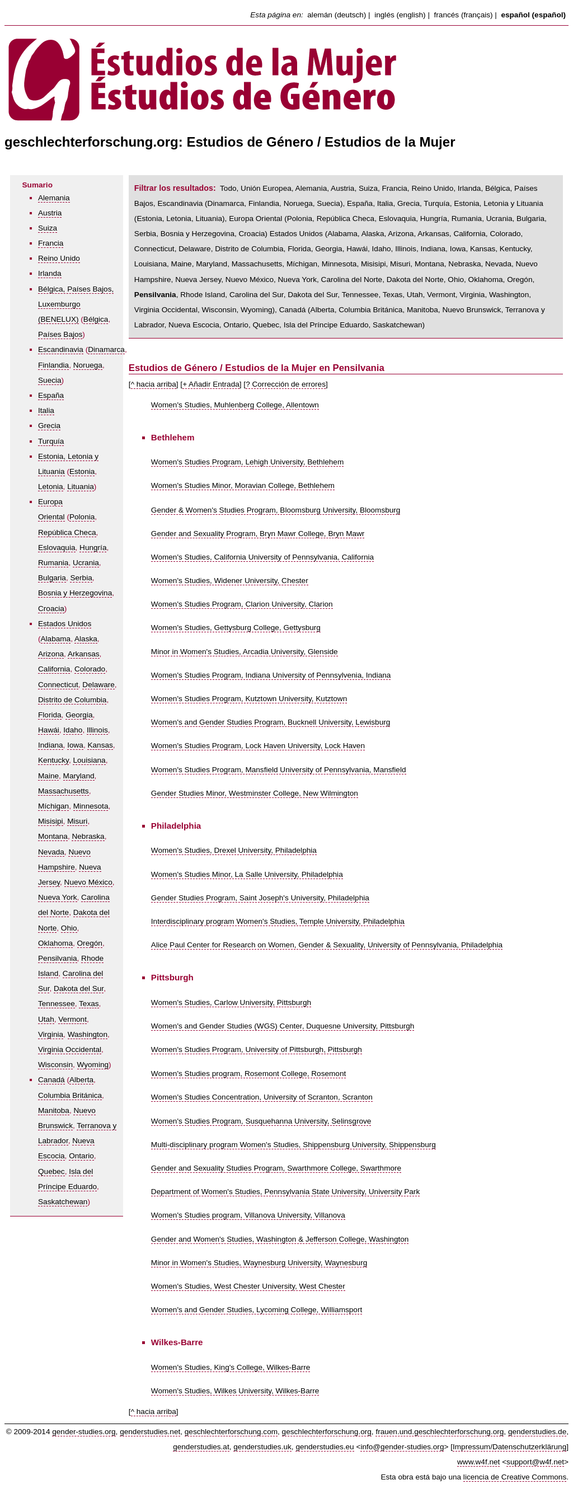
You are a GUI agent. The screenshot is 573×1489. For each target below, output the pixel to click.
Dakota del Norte (415, 279)
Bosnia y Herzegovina (75, 593)
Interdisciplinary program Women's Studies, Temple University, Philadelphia (278, 921)
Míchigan (53, 806)
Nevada (51, 852)
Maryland (79, 776)
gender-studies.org (83, 1431)
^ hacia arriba (153, 384)
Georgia (78, 715)
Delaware (98, 684)
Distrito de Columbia (72, 700)
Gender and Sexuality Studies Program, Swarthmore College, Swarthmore (276, 1168)
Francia (50, 243)
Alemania (54, 198)
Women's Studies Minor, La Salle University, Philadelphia (247, 874)
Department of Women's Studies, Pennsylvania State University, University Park (285, 1191)
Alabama (56, 639)
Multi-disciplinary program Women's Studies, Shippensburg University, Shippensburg (293, 1144)
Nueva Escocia (193, 325)
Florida (50, 715)
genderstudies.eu (324, 1447)
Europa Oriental (255, 218)
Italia (46, 410)
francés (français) (463, 15)
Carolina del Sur (256, 294)
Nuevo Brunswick (471, 310)
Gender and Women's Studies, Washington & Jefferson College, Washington (280, 1239)
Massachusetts (63, 791)
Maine (48, 776)
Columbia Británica (70, 1095)
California (54, 669)
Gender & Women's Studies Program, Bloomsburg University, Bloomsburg (276, 510)
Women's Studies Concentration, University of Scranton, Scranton (262, 1097)
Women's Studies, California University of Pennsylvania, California (262, 557)
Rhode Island (202, 294)
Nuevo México (88, 882)
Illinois (97, 730)
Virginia (50, 1034)
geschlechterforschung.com (231, 1431)
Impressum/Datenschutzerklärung (509, 1447)
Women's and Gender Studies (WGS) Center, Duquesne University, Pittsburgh (283, 1026)
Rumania (53, 562)
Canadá (51, 1079)
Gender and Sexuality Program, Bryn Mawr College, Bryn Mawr (258, 533)
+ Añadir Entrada (210, 384)
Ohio (69, 928)
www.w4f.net (478, 1462)
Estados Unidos (64, 623)
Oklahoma (55, 943)
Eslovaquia (57, 547)
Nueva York (57, 897)
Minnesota (91, 806)
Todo (228, 188)
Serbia (81, 578)
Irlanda (50, 273)
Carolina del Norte (352, 279)
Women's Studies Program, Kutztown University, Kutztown (249, 698)
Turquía (51, 441)
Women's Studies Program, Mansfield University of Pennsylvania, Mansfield (278, 769)
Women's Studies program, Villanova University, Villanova (248, 1215)
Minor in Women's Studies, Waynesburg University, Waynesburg (259, 1262)
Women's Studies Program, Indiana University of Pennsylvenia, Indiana (271, 675)
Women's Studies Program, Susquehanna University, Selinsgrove (261, 1121)
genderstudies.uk (262, 1447)
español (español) (533, 15)
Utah (46, 1019)
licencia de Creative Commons (514, 1477)
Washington (87, 1034)
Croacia (51, 608)
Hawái (48, 730)
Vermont (72, 1019)
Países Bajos (60, 334)
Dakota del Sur (79, 988)
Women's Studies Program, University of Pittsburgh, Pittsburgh (256, 1049)
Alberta (81, 1079)
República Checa (67, 532)
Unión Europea (266, 188)
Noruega (87, 365)
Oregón (89, 943)
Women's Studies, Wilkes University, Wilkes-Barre (235, 1391)
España (51, 395)
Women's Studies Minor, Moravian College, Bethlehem (243, 485)
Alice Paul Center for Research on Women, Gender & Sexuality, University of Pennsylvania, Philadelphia (326, 945)
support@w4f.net (535, 1462)
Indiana (50, 745)
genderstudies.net (150, 1431)
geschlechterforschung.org (327, 1431)
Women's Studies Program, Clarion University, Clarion (242, 604)
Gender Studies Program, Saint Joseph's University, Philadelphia (260, 898)
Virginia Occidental (69, 1049)
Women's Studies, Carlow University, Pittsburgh (231, 1002)
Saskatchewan (62, 1201)
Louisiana (89, 760)
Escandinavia (60, 349)
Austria (50, 213)
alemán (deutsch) (336, 15)
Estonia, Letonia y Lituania (498, 203)
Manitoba (53, 1110)
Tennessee (56, 1003)
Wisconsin (55, 1064)
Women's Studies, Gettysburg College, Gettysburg (236, 627)
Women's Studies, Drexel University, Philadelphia (234, 850)
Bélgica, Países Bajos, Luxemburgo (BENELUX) (76, 304)
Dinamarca (106, 349)
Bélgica (96, 319)
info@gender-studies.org (402, 1447)
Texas (89, 1003)
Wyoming (93, 1064)
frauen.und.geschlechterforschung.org (439, 1431)
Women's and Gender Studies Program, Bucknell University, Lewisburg (270, 722)
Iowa (75, 745)
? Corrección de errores (286, 384)
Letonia (50, 486)
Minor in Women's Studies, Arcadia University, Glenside (244, 651)
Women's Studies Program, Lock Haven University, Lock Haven (258, 745)
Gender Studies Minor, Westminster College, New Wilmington (254, 793)
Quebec (51, 1171)
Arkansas (84, 654)
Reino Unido (59, 258)
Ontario (81, 1156)
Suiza (47, 228)
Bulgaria (52, 578)
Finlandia (53, 365)
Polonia (82, 517)
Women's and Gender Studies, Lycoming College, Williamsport (256, 1309)
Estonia (82, 471)
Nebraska (88, 836)
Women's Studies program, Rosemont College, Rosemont (248, 1073)
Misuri (77, 821)
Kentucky (53, 760)
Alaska (85, 639)
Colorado (89, 669)
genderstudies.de (537, 1431)
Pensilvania (57, 958)
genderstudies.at (201, 1447)
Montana (53, 836)
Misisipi (50, 821)
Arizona (51, 654)
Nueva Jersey (198, 279)
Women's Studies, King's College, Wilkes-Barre (230, 1367)
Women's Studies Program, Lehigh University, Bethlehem (247, 462)
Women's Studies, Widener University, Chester (229, 580)
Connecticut (58, 684)
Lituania (80, 486)
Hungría (92, 547)
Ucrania (86, 562)
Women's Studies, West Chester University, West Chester (248, 1286)
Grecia (49, 425)
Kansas (99, 745)
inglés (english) (399, 15)
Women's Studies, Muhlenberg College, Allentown (235, 405)
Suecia (50, 380)
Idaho (72, 730)
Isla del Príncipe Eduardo (326, 325)
